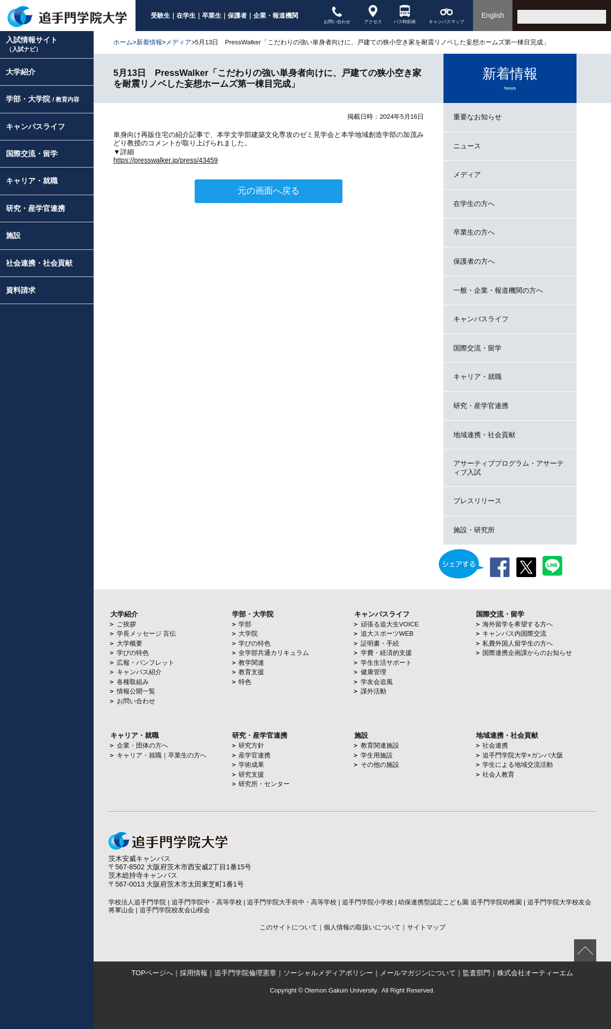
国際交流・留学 (32, 153)
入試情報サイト (32, 44)
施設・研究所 (474, 530)
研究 (239, 735)
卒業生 (211, 15)
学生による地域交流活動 (517, 764)
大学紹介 (20, 72)
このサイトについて (288, 927)
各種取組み (133, 682)
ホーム (123, 42)
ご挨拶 (126, 624)
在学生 (186, 15)
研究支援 (251, 774)
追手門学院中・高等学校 (206, 902)
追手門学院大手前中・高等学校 (292, 902)
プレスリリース (477, 501)
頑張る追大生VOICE (390, 624)
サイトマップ (426, 927)
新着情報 (149, 42)
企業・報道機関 (275, 15)
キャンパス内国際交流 (514, 633)
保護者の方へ (474, 261)
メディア (178, 42)
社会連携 (495, 745)
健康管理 (373, 672)
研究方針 (251, 745)
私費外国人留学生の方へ (517, 643)
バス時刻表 (405, 14)
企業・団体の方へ (142, 745)
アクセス (373, 14)
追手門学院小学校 (367, 902)
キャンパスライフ (35, 126)
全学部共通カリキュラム (273, 652)
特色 (244, 682)
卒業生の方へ (474, 232)
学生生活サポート (386, 662)
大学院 (248, 633)
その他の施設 (380, 764)
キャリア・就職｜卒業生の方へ (161, 755)
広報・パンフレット (145, 662)
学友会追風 (377, 682)
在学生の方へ (474, 203)
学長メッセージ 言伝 (146, 633)
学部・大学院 (42, 99)
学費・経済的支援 (386, 652)
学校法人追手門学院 (137, 902)
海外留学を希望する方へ (517, 624)
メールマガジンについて (418, 973)
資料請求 (20, 290)
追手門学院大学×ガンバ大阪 (522, 755)
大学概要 (129, 643)
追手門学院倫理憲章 (245, 973)
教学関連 (251, 662)
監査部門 (476, 973)
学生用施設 (377, 755)
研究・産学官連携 (35, 208)
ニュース (467, 146)
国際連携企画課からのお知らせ (527, 652)
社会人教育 (498, 774)
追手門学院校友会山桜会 (174, 910)
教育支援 (251, 672)
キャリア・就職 (32, 180)
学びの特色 (133, 652)
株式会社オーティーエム (535, 973)
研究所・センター (264, 784)
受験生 (160, 15)
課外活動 (373, 691)
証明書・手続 (380, 643)
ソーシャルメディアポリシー (328, 973)
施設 (13, 235)
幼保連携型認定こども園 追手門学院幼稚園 (460, 902)
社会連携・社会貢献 (39, 263)
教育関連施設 (380, 745)
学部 (244, 624)
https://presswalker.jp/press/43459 (165, 160)
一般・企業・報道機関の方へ (498, 290)
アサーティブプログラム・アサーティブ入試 (508, 467)
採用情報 (193, 973)
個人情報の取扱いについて (362, 927)
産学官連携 (254, 755)
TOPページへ (152, 973)
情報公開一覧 (136, 691)
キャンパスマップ (446, 14)
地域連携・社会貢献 (484, 435)
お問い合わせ (337, 14)
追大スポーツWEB (387, 633)
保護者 (237, 15)
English (492, 15)
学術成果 (251, 764)
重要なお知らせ (477, 117)
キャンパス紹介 (139, 672)
